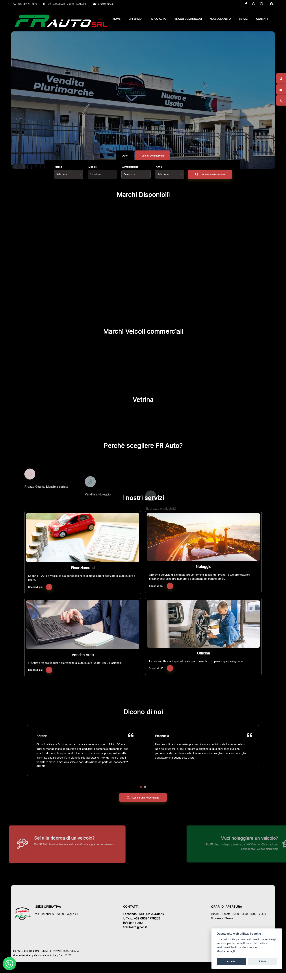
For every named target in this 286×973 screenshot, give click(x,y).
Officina (203, 653)
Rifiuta (262, 961)
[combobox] (68, 174)
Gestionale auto (43, 955)
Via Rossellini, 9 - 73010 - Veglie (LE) (65, 4)
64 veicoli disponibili (210, 175)
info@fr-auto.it (103, 4)
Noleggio (203, 566)
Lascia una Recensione (143, 798)
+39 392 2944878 (25, 4)
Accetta (231, 961)
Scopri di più (40, 587)
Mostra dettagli (226, 951)
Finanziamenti (82, 568)
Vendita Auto (83, 655)
